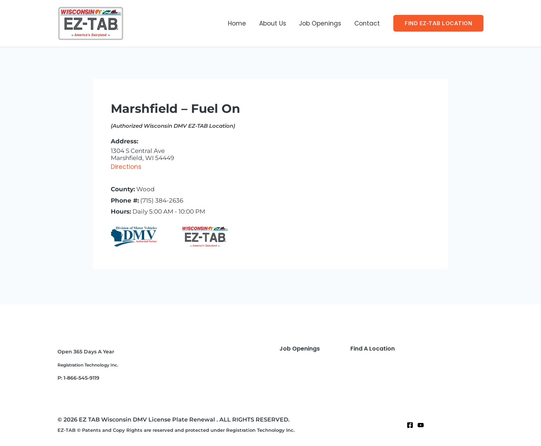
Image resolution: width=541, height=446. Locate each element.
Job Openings (321, 23)
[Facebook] (410, 425)
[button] (438, 23)
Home (240, 23)
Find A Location (372, 349)
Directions (126, 167)
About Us (274, 23)
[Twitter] (420, 425)
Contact (367, 23)
